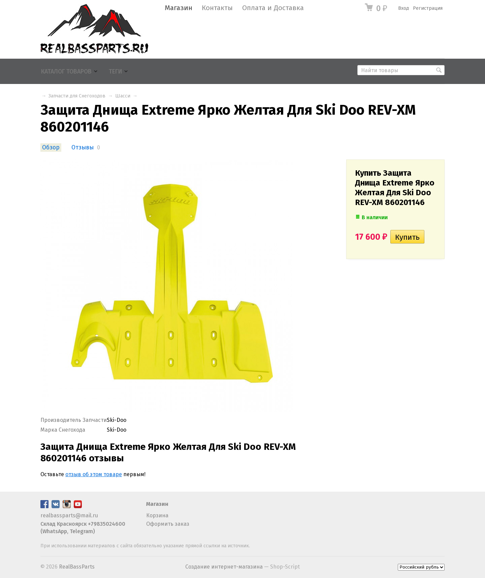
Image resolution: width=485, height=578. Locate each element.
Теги (115, 71)
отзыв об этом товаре (93, 474)
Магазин (178, 8)
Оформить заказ (167, 524)
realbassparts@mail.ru (69, 515)
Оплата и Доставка (273, 8)
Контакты (217, 8)
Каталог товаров (66, 71)
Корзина (157, 515)
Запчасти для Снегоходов (76, 96)
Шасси (122, 96)
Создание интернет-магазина (224, 566)
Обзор (51, 147)
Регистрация (428, 8)
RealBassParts (77, 566)
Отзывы (82, 147)
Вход (403, 8)
